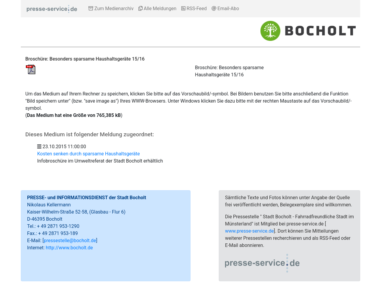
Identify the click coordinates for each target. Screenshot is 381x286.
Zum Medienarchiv (111, 8)
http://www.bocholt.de (69, 248)
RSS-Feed (194, 8)
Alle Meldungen (157, 8)
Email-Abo (225, 8)
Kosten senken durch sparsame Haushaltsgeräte (88, 154)
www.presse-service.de (249, 231)
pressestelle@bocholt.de (70, 240)
